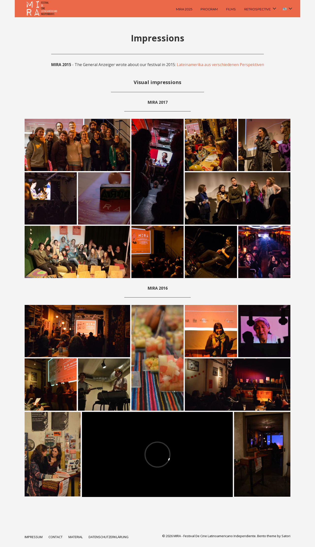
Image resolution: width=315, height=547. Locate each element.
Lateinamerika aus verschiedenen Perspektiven (220, 64)
